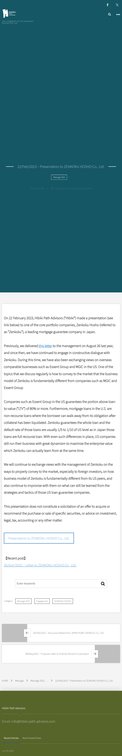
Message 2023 (23, 601)
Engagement (42, 601)
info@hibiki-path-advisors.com (33, 721)
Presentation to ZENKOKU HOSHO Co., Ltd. (38, 538)
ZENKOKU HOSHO (62, 601)
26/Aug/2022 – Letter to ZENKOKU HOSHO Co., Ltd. (40, 565)
